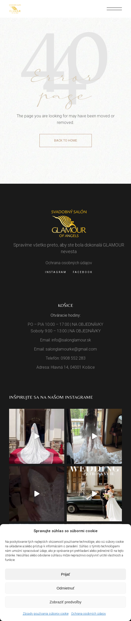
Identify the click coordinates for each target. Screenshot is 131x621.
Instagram (56, 272)
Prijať (65, 574)
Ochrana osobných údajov (88, 613)
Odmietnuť (66, 588)
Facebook (83, 272)
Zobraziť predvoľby (65, 602)
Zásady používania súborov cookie (46, 613)
